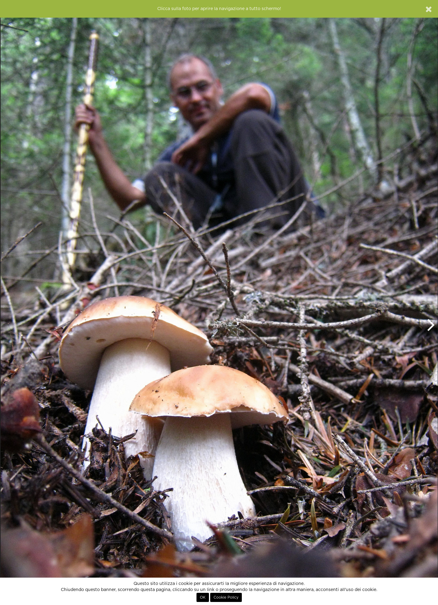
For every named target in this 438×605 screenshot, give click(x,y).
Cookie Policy (226, 597)
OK (203, 597)
